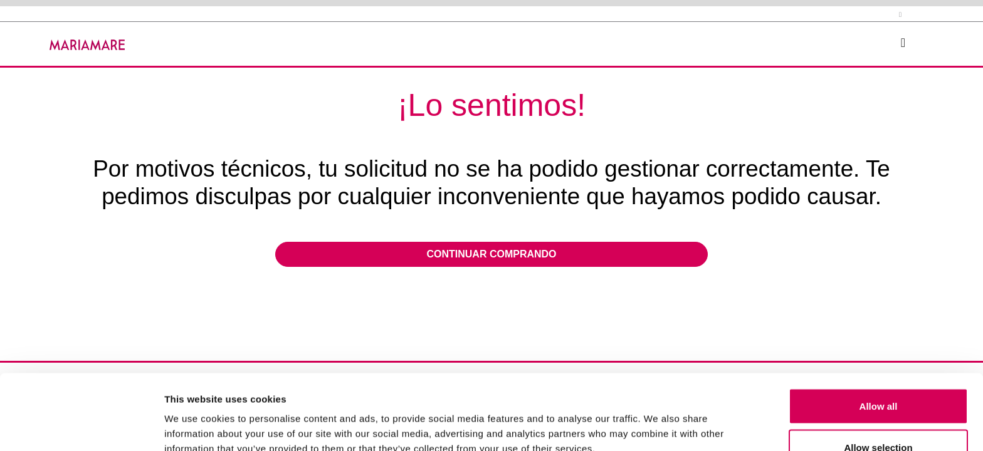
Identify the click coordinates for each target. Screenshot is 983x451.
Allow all (878, 335)
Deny (878, 417)
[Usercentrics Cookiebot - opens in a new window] (81, 426)
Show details (658, 418)
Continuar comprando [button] (491, 254)
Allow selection (878, 376)
